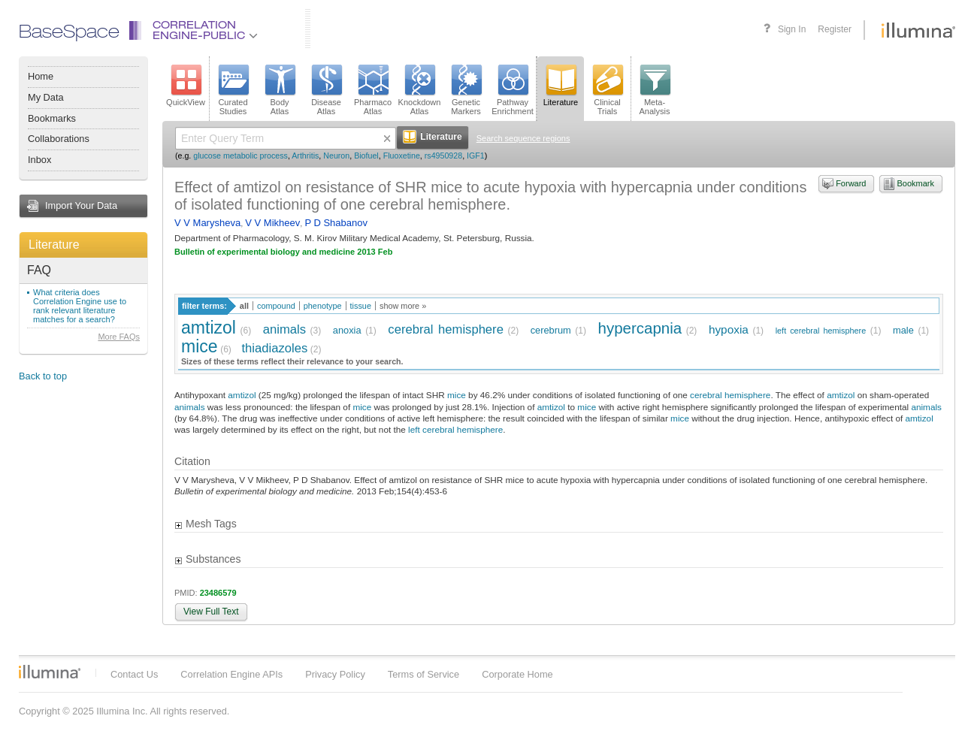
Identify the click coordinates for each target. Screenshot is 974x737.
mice (199, 346)
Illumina (49, 671)
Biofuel (366, 155)
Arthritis (305, 155)
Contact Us (134, 674)
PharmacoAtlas (373, 90)
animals (284, 329)
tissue (360, 305)
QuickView (185, 86)
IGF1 (476, 155)
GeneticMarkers (466, 90)
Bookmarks (52, 118)
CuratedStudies (233, 90)
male (903, 330)
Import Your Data (81, 205)
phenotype (323, 305)
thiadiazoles (274, 348)
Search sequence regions (523, 138)
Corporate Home (517, 674)
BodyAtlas (280, 90)
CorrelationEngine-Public (205, 31)
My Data (46, 97)
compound (276, 305)
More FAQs (119, 336)
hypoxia (729, 329)
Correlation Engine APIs (231, 674)
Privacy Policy (335, 674)
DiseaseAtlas (326, 90)
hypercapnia (640, 328)
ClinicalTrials (607, 90)
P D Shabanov (336, 222)
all (244, 305)
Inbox (39, 159)
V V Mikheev (272, 222)
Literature (54, 244)
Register (834, 29)
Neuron (336, 155)
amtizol (208, 327)
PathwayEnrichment (513, 90)
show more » (403, 305)
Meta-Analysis (655, 90)
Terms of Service (423, 674)
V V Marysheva (207, 222)
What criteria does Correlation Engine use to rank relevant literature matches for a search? (79, 306)
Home (40, 76)
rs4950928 (443, 155)
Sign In (792, 29)
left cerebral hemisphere (821, 330)
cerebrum (551, 330)
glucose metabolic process (240, 155)
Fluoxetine (401, 155)
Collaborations (58, 138)
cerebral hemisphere (446, 329)
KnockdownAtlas (419, 90)
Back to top (43, 376)
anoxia (347, 330)
